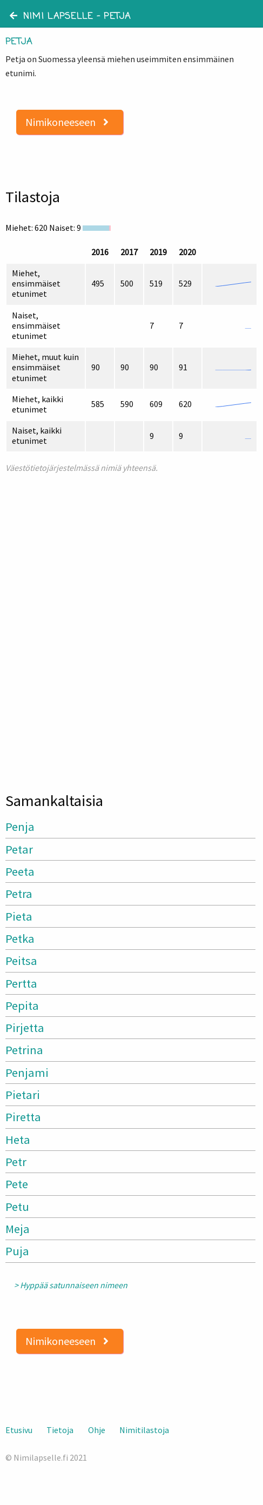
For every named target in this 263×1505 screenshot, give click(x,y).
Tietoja (59, 1429)
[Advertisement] (131, 628)
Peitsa (21, 960)
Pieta (18, 916)
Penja (20, 826)
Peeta (20, 871)
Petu (17, 1206)
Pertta (21, 983)
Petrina (24, 1049)
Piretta (23, 1116)
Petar (19, 849)
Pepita (22, 1005)
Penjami (27, 1072)
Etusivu (18, 1429)
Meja (17, 1228)
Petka (20, 938)
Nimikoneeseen (67, 122)
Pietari (22, 1094)
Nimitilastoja (144, 1429)
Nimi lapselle (51, 16)
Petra (18, 893)
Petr (15, 1161)
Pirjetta (24, 1027)
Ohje (96, 1429)
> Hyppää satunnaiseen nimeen (70, 1285)
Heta (17, 1139)
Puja (17, 1250)
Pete (16, 1183)
